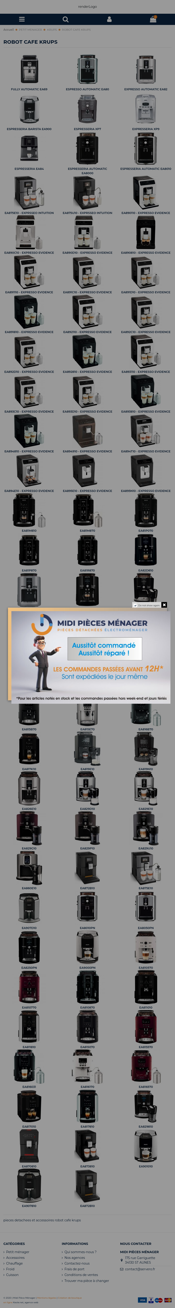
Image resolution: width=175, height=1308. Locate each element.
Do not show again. (149, 605)
